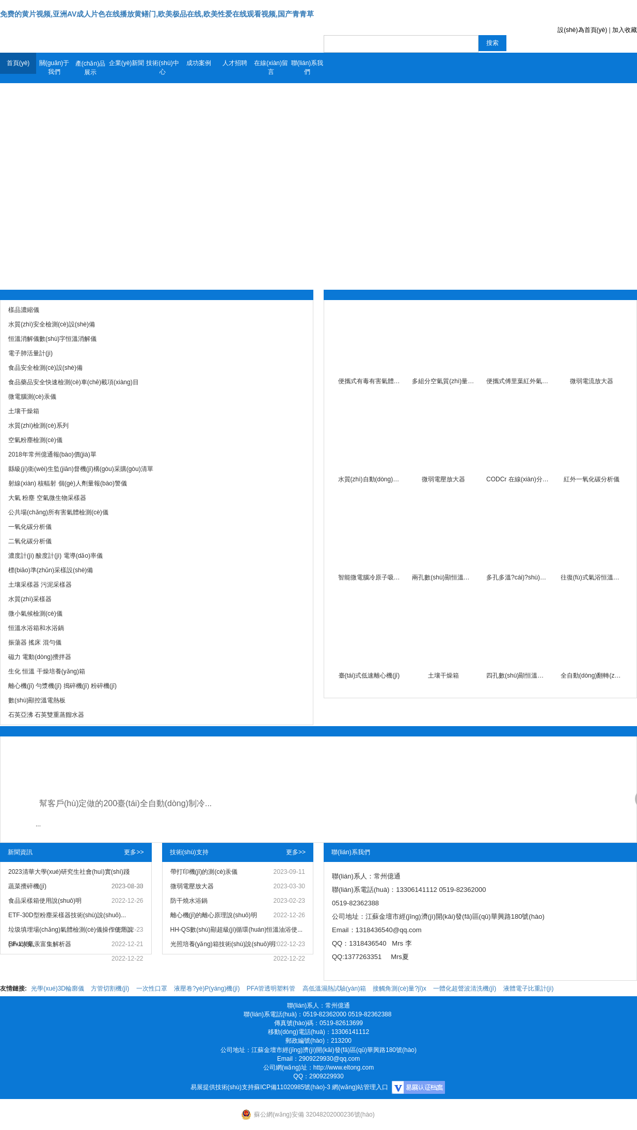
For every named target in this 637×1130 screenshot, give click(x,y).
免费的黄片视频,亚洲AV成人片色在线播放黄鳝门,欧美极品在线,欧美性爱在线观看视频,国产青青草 (157, 14)
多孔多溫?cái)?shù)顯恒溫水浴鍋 (517, 577)
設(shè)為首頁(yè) (582, 30)
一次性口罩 (151, 988)
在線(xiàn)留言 (271, 67)
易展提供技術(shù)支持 (222, 1087)
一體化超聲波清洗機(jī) (464, 988)
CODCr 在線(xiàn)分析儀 (517, 479)
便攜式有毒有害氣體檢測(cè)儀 (369, 381)
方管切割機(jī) (110, 988)
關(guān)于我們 (54, 67)
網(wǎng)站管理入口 (360, 1087)
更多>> (134, 852)
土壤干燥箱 (443, 675)
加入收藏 (624, 30)
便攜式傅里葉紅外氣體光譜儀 (517, 381)
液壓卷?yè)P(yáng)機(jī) (207, 988)
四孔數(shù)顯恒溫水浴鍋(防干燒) (517, 675)
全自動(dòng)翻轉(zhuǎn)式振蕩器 (592, 675)
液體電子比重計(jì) (528, 988)
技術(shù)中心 (162, 67)
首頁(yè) (18, 63)
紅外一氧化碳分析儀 (591, 479)
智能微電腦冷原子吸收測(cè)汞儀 (369, 577)
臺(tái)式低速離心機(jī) (369, 675)
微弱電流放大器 (591, 381)
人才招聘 (234, 63)
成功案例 (198, 63)
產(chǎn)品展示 (90, 68)
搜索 (492, 42)
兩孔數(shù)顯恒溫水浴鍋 (443, 577)
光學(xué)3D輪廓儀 (57, 988)
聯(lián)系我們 (307, 67)
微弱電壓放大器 (443, 479)
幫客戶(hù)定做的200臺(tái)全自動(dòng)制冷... (125, 803)
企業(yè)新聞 (127, 63)
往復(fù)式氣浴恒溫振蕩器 (592, 577)
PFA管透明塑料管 (271, 988)
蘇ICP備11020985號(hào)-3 (292, 1087)
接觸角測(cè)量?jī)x (399, 988)
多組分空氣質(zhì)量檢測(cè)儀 (443, 381)
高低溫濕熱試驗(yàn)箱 (334, 988)
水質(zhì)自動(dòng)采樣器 (369, 479)
